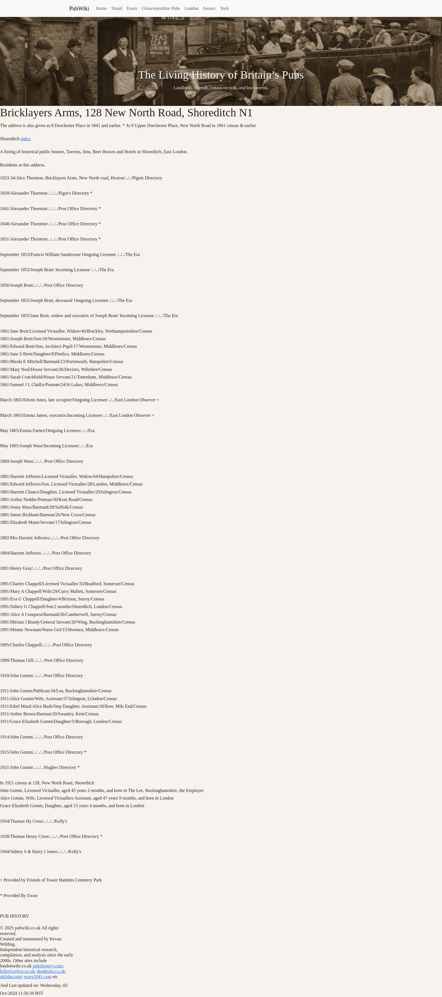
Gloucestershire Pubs (161, 8)
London (192, 8)
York (224, 8)
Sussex (209, 8)
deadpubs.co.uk (51, 971)
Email (116, 8)
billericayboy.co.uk (17, 971)
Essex (132, 8)
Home (101, 8)
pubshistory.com (47, 965)
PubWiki (79, 8)
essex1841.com (37, 976)
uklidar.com (10, 976)
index (26, 138)
